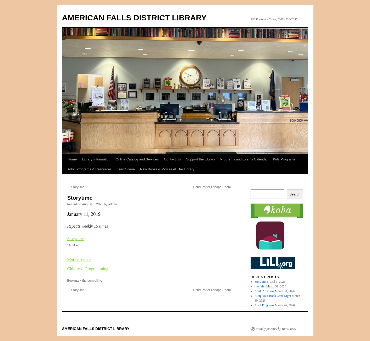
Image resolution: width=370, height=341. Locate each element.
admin (112, 204)
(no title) (260, 286)
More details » (79, 260)
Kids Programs (284, 159)
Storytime (76, 187)
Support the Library (200, 159)
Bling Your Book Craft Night (273, 296)
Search (294, 194)
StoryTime (261, 282)
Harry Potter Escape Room (214, 187)
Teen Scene (126, 169)
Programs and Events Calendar (244, 159)
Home (72, 159)
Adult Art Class (264, 291)
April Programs (264, 305)
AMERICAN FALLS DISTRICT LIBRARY (134, 17)
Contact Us (172, 159)
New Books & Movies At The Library (167, 169)
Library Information (96, 159)
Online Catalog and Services (137, 159)
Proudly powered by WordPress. (276, 329)
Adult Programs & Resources (90, 169)
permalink (94, 280)
